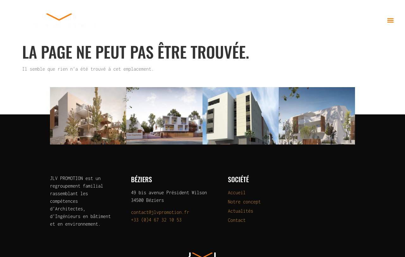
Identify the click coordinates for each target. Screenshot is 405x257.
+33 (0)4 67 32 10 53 (156, 219)
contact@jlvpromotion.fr (160, 212)
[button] (390, 20)
